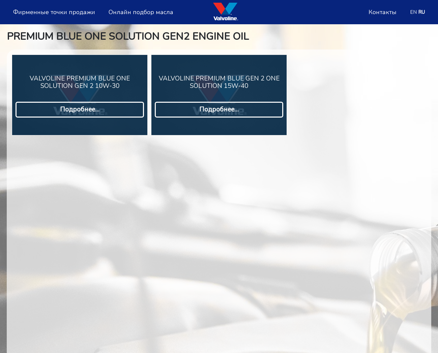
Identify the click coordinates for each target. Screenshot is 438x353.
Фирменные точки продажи (54, 12)
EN (413, 12)
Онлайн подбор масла (141, 12)
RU (421, 12)
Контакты (383, 12)
